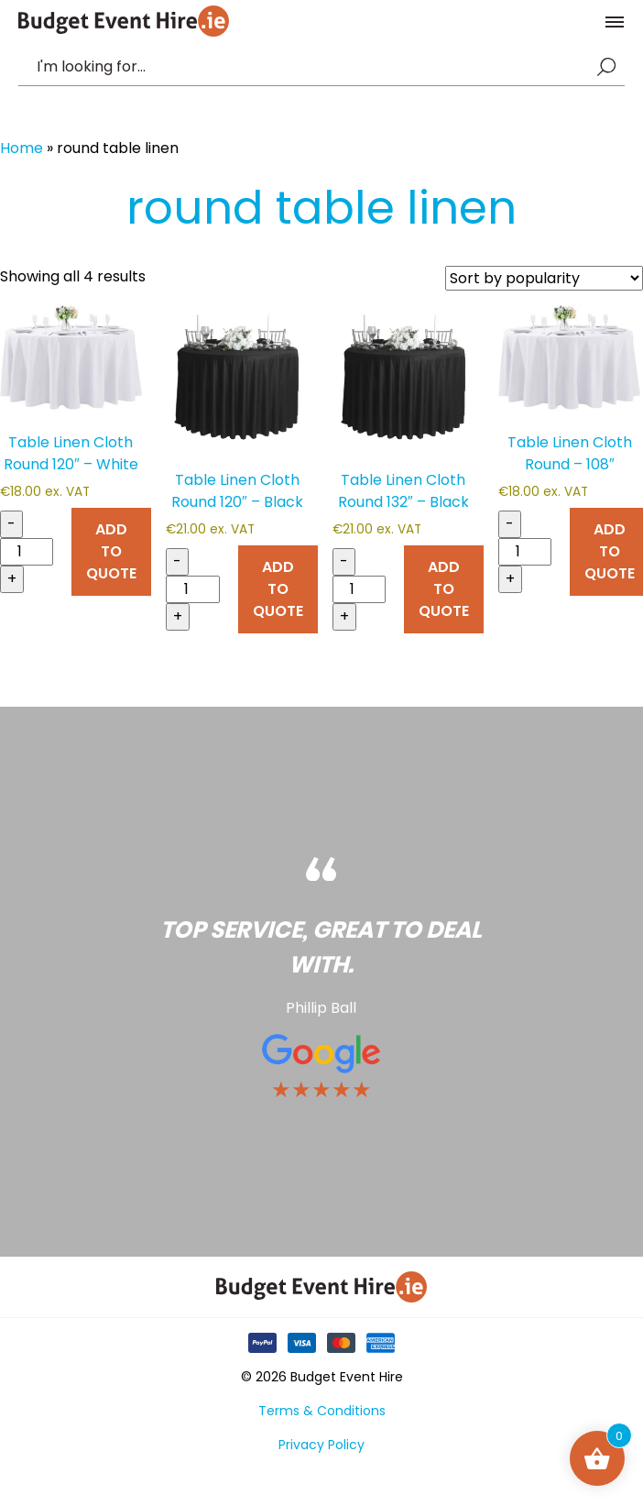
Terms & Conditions (322, 1411)
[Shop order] (544, 278)
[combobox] (312, 67)
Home (21, 148)
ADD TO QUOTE (111, 551)
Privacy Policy (321, 1444)
